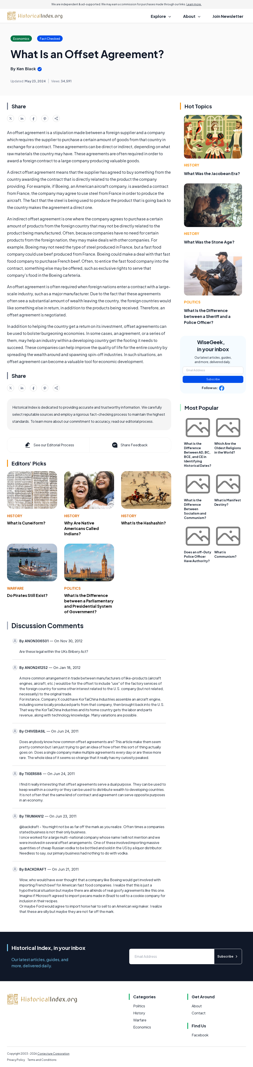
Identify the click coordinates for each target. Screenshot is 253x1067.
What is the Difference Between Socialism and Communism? (195, 509)
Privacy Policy (16, 1059)
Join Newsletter (228, 16)
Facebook (200, 1035)
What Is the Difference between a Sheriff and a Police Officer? (207, 316)
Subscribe (213, 379)
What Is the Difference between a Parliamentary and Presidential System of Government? (89, 603)
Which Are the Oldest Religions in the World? (227, 447)
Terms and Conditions (41, 1059)
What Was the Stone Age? (209, 241)
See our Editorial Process (49, 445)
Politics (72, 588)
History (14, 515)
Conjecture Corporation (53, 1053)
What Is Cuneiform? (26, 522)
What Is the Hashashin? (143, 522)
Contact (199, 1013)
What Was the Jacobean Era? (212, 173)
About (197, 1006)
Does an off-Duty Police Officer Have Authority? (197, 556)
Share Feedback (129, 445)
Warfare (15, 588)
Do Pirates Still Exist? (27, 595)
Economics (142, 1027)
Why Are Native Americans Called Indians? (81, 528)
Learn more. (194, 4)
